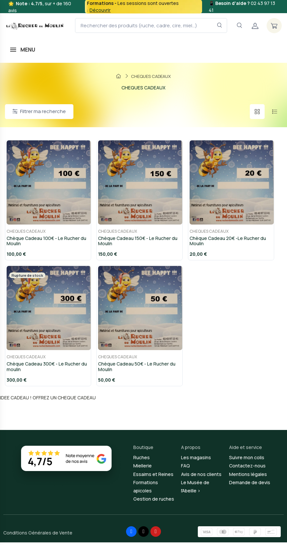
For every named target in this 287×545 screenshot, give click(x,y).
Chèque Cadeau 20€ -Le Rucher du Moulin (226, 242)
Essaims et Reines (153, 477)
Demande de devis (249, 485)
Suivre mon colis (246, 460)
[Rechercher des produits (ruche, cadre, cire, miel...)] (151, 25)
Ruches (141, 460)
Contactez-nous (247, 468)
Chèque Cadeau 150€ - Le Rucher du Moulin (136, 242)
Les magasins (196, 460)
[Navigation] (239, 25)
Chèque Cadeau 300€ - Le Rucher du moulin (45, 369)
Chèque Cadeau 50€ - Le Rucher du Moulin (135, 369)
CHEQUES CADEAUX (24, 232)
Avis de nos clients (201, 477)
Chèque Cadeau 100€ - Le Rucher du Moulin (45, 242)
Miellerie (142, 468)
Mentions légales (248, 477)
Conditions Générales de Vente (37, 535)
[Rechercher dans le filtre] (219, 25)
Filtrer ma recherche (39, 111)
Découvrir (100, 10)
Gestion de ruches (153, 501)
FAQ (185, 468)
